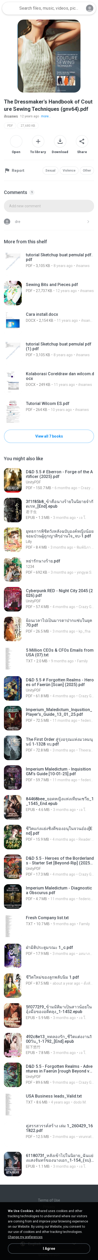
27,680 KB (28, 126)
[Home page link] (10, 8)
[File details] (49, 263)
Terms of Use (49, 1200)
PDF (10, 126)
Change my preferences (25, 1237)
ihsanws (11, 116)
